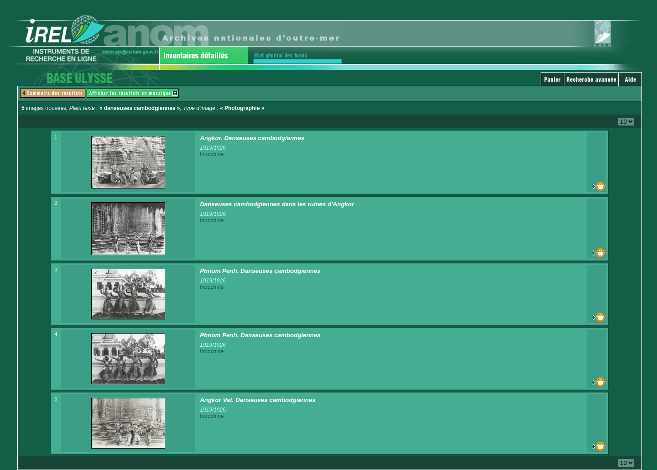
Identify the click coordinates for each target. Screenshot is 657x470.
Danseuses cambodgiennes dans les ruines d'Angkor (277, 204)
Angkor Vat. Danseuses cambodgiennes (258, 400)
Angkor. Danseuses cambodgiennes (252, 138)
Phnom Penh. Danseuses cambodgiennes (260, 270)
